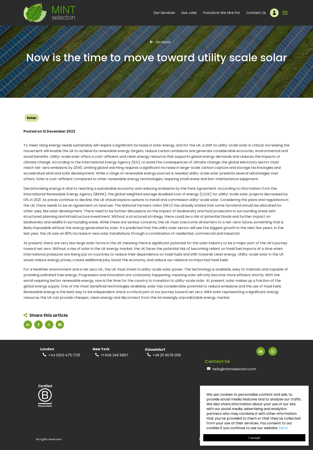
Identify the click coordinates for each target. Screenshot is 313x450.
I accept (254, 437)
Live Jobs (189, 12)
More (283, 427)
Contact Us (256, 12)
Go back (163, 41)
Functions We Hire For (221, 12)
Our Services (164, 12)
